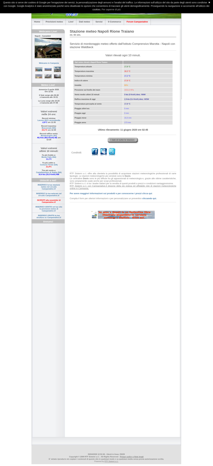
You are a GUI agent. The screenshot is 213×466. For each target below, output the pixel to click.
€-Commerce (114, 21)
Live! (70, 21)
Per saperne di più (111, 9)
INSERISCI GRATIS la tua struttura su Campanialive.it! (48, 216)
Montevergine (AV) (49, 136)
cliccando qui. (149, 198)
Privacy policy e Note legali (132, 457)
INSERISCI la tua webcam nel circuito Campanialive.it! (48, 194)
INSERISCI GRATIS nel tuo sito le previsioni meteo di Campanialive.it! (48, 209)
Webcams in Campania (49, 63)
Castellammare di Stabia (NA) (49, 172)
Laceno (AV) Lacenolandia (48, 120)
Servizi (99, 21)
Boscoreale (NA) (49, 128)
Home (37, 21)
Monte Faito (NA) (49, 157)
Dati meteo (84, 21)
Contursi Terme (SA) (49, 165)
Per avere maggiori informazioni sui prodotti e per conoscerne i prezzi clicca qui (111, 193)
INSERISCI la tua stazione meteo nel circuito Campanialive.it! (49, 187)
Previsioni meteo (54, 21)
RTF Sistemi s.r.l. (111, 461)
